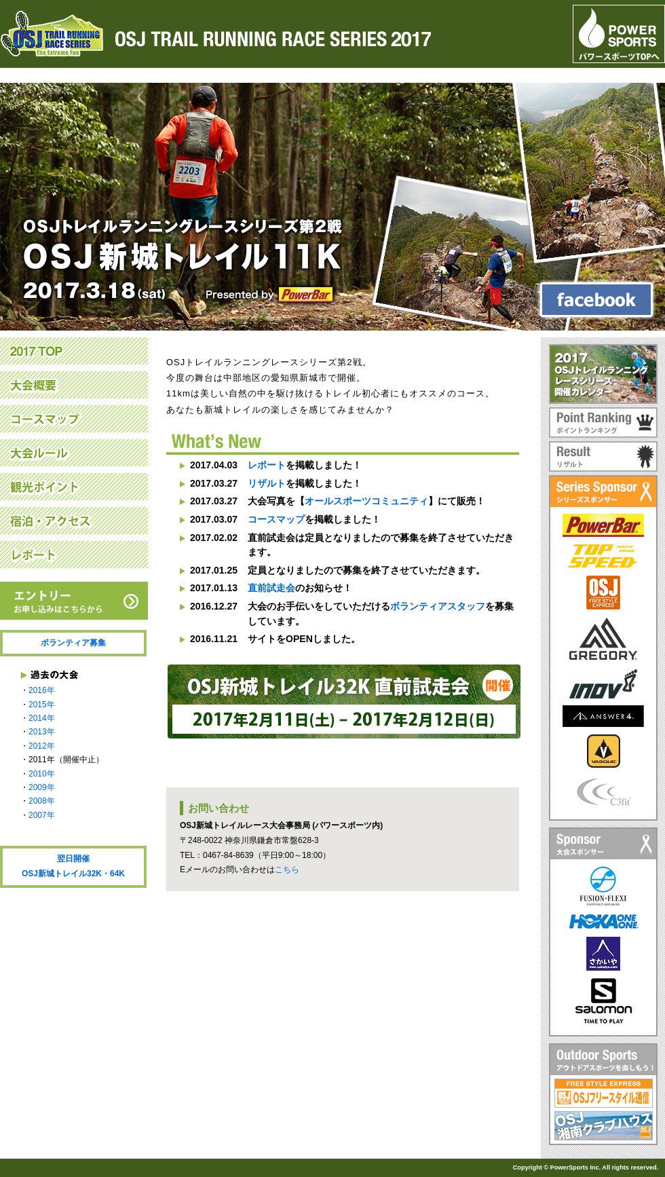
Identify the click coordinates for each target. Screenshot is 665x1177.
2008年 (41, 801)
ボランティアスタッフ (437, 606)
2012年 (41, 746)
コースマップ (276, 519)
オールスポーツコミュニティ (366, 501)
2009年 (41, 787)
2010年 (41, 774)
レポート (267, 465)
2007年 (41, 815)
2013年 (41, 731)
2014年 (41, 718)
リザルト (267, 483)
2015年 (41, 704)
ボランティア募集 (73, 643)
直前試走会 (271, 587)
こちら (287, 869)
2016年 (41, 690)
